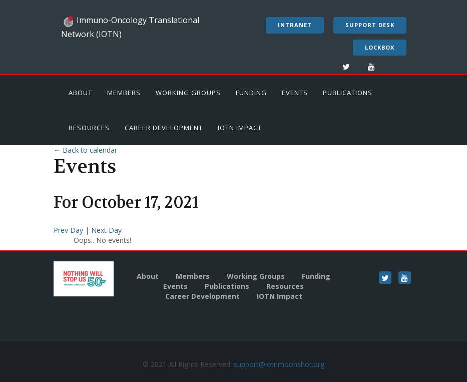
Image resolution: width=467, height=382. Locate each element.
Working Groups (188, 92)
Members (124, 92)
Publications (347, 92)
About (80, 92)
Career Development (164, 127)
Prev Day (69, 230)
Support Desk (369, 25)
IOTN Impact (240, 127)
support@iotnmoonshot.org (279, 364)
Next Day (106, 230)
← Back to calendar (85, 150)
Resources (89, 127)
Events (295, 92)
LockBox (379, 47)
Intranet (295, 25)
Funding (251, 92)
